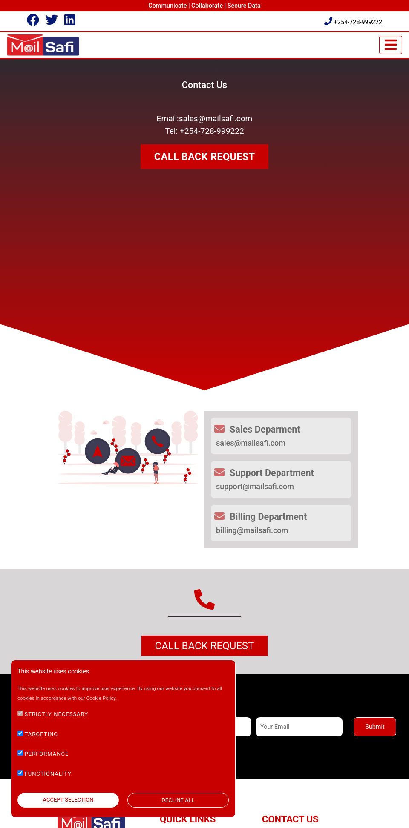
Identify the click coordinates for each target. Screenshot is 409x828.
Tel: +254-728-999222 (204, 131)
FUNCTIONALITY (48, 774)
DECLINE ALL (177, 800)
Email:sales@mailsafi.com (205, 118)
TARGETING (41, 734)
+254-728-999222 (353, 22)
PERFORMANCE (47, 754)
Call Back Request (204, 646)
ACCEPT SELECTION (68, 799)
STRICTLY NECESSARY (57, 714)
